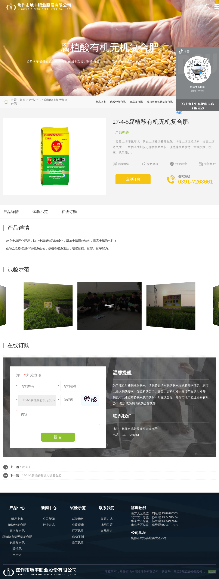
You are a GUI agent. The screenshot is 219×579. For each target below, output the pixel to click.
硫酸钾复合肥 (118, 101)
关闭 (179, 112)
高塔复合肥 (136, 101)
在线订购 (69, 212)
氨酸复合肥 (17, 542)
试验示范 (40, 212)
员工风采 (78, 542)
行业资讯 (49, 524)
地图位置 (107, 524)
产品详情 (11, 212)
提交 (58, 437)
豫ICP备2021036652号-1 (189, 571)
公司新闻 (49, 519)
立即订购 (133, 179)
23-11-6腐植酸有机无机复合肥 (41, 475)
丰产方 (17, 554)
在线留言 (107, 530)
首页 (23, 100)
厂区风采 (78, 530)
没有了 (26, 467)
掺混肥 (17, 548)
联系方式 (107, 519)
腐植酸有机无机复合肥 (160, 101)
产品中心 (35, 100)
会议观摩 (78, 524)
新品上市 (101, 101)
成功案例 (78, 536)
